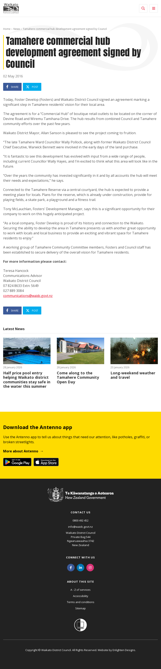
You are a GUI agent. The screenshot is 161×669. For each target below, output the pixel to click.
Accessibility (80, 596)
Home (6, 29)
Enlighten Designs (124, 650)
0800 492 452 (80, 520)
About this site (80, 581)
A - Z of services (80, 590)
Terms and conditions (80, 602)
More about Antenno (20, 451)
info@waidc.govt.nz (80, 527)
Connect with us (80, 557)
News (16, 29)
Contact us (81, 512)
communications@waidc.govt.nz (28, 295)
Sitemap (80, 608)
